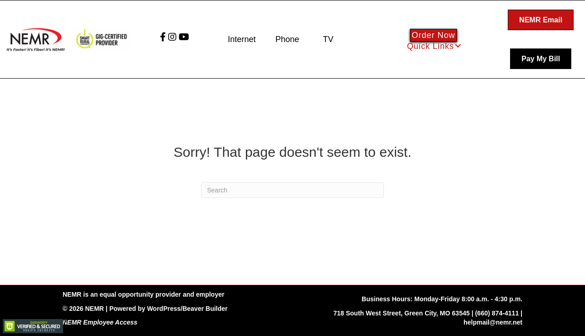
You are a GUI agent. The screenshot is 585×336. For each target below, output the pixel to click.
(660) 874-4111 (497, 313)
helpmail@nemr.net (492, 322)
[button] (458, 45)
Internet (241, 39)
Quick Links (430, 46)
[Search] (292, 190)
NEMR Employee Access (100, 322)
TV (328, 39)
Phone (287, 39)
